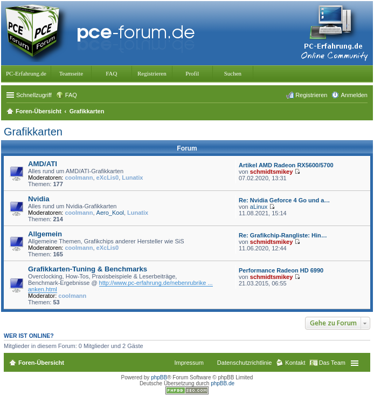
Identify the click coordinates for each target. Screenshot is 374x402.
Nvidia (39, 199)
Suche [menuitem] (364, 112)
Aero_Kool (110, 212)
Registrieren (152, 73)
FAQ (111, 73)
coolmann (79, 177)
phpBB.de (222, 383)
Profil (192, 73)
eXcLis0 (107, 177)
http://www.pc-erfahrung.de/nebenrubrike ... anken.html (120, 286)
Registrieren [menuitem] (311, 95)
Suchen (232, 73)
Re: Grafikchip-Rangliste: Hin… (283, 235)
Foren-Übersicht (41, 362)
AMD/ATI (42, 164)
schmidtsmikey (271, 171)
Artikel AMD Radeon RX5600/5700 (286, 165)
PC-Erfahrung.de (26, 73)
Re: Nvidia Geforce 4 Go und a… (284, 200)
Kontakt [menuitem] (295, 362)
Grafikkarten (33, 132)
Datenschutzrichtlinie (244, 362)
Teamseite (71, 73)
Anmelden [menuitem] (354, 95)
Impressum (188, 362)
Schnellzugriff (34, 95)
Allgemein (45, 234)
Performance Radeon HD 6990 (281, 270)
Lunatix (132, 177)
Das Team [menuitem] (332, 362)
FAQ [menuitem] (71, 95)
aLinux (258, 206)
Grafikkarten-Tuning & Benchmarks (87, 269)
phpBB (159, 377)
